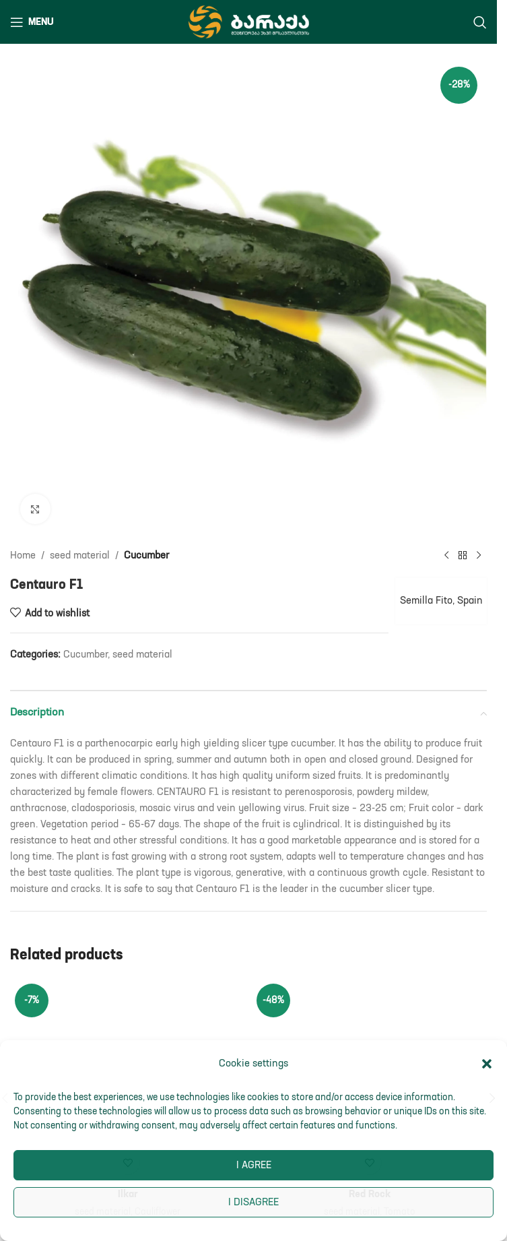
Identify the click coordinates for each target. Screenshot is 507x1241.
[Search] (480, 22)
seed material (80, 555)
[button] (487, 1064)
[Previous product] (446, 556)
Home (23, 555)
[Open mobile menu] (32, 22)
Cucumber (146, 555)
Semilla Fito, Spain (438, 601)
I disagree (253, 1202)
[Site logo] (249, 21)
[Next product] (479, 556)
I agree (253, 1165)
